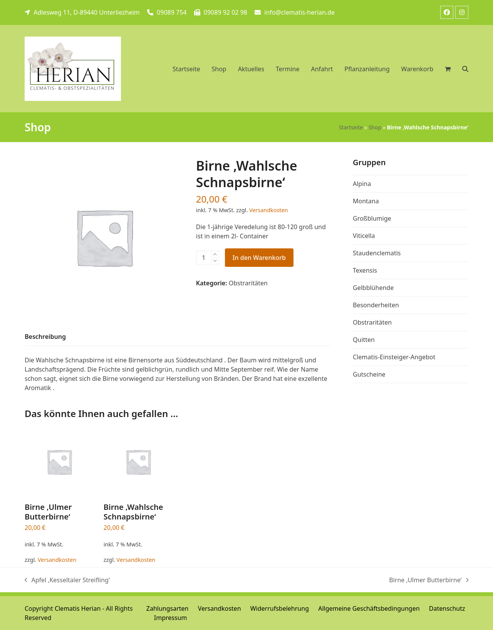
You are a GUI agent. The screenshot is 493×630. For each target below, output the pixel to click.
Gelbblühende (373, 287)
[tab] (45, 337)
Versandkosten (268, 210)
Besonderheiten (376, 305)
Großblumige (372, 218)
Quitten (364, 339)
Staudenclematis (377, 253)
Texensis (365, 270)
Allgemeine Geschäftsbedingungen (368, 608)
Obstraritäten (248, 283)
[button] (465, 69)
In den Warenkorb (259, 257)
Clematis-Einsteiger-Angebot (394, 357)
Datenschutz (447, 608)
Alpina (362, 183)
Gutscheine (369, 374)
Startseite (351, 127)
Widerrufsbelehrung (279, 608)
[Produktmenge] (203, 258)
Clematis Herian (78, 608)
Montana (366, 201)
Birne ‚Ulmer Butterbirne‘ (428, 580)
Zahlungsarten (167, 608)
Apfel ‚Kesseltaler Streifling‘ (67, 580)
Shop (375, 127)
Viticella (364, 235)
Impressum (170, 617)
